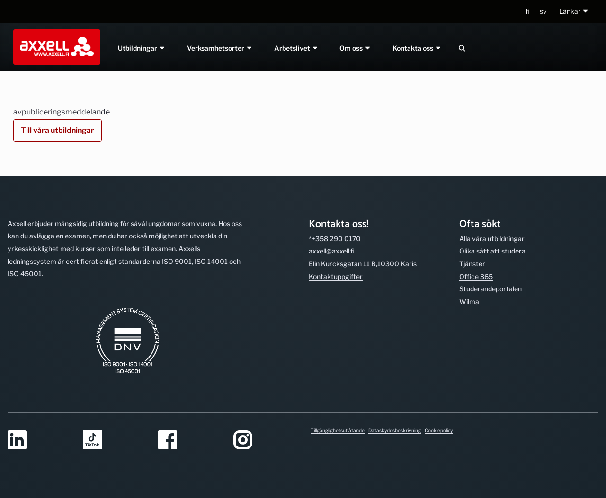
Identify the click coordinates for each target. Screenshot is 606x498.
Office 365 (476, 276)
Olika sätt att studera (492, 251)
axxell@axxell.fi (332, 251)
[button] (574, 11)
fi (528, 11)
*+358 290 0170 (335, 239)
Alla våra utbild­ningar (492, 239)
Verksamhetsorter (220, 48)
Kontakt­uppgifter (336, 276)
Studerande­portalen (490, 289)
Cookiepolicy (439, 430)
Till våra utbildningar (57, 130)
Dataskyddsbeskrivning (394, 430)
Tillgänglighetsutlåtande (338, 430)
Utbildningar (142, 48)
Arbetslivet (296, 48)
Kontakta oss (417, 48)
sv (543, 11)
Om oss (356, 48)
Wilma (469, 301)
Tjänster (472, 264)
